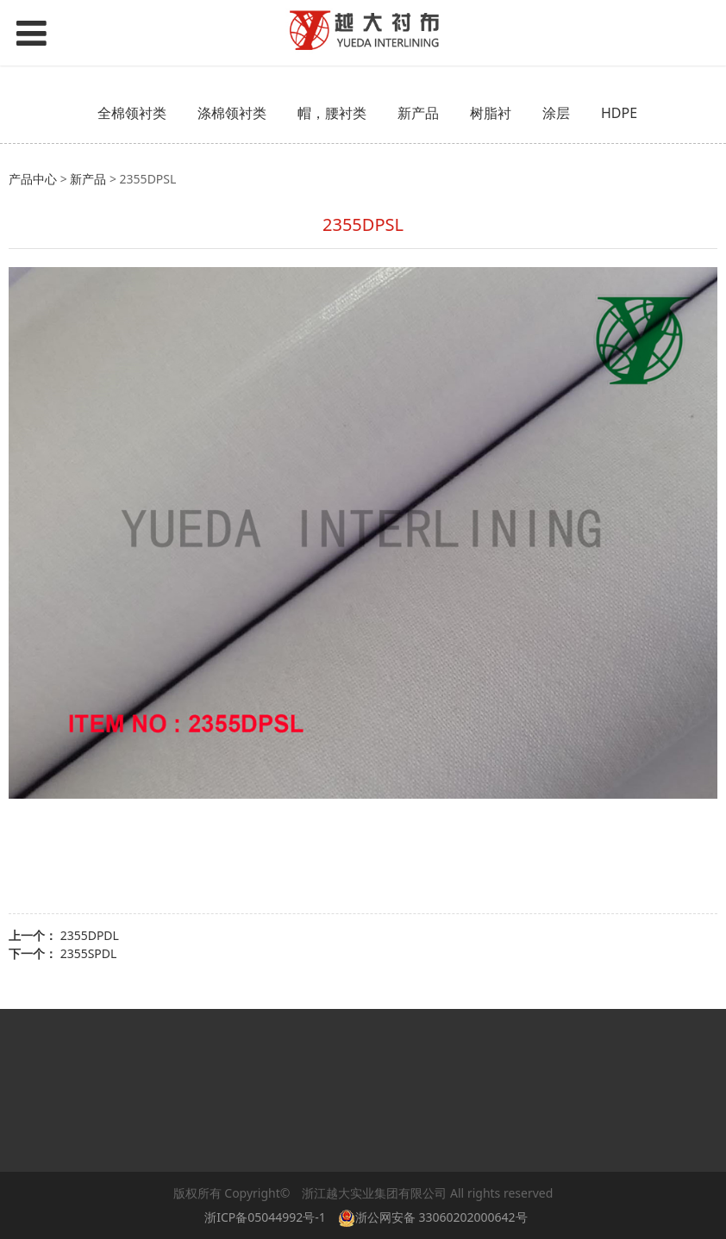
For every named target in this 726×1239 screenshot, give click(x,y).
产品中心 (33, 179)
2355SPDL (88, 953)
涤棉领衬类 (231, 112)
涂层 (556, 112)
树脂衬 (490, 112)
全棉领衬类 (131, 112)
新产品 (418, 112)
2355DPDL (89, 935)
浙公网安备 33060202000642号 (436, 1217)
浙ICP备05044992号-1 (265, 1217)
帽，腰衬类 (331, 112)
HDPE (619, 112)
